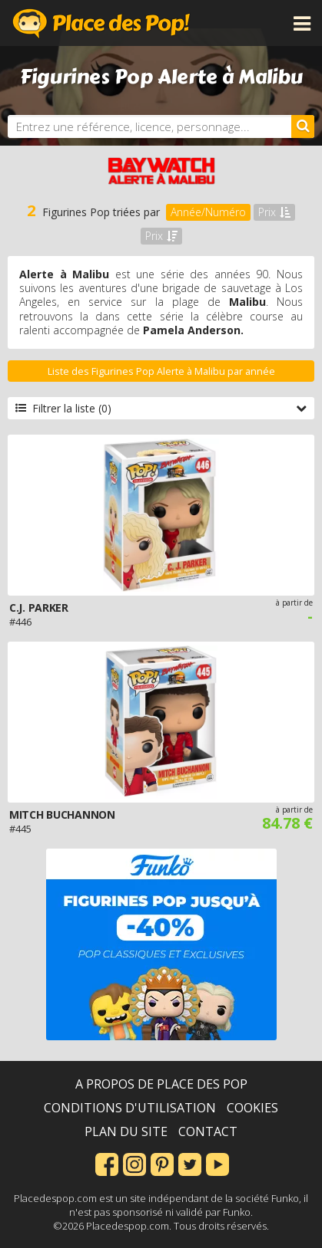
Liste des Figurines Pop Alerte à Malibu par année (161, 371)
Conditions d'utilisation (130, 1107)
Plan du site (126, 1131)
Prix (274, 212)
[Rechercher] (302, 126)
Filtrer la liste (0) (161, 408)
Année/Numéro (208, 212)
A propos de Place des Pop (161, 1084)
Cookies (252, 1107)
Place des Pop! (101, 23)
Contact (207, 1131)
